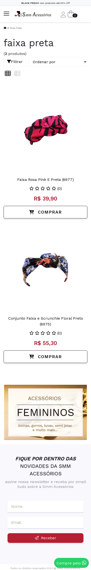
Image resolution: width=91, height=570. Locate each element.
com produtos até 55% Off (45, 3)
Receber (45, 538)
